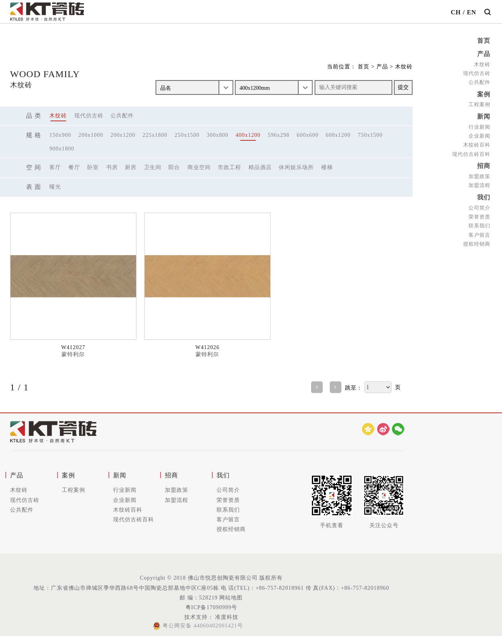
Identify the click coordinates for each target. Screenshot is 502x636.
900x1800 (61, 149)
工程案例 (479, 103)
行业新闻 (479, 125)
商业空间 (199, 167)
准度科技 (226, 617)
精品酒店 (260, 167)
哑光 (55, 187)
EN (471, 12)
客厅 (55, 167)
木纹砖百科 (476, 143)
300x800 (218, 135)
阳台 (174, 167)
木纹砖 (482, 63)
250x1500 (187, 135)
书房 (112, 167)
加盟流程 (479, 183)
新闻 (483, 115)
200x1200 (122, 135)
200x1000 (91, 135)
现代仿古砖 (476, 72)
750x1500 (370, 135)
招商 (483, 164)
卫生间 (152, 167)
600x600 (307, 135)
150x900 (60, 135)
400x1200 (248, 135)
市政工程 (229, 167)
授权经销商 (476, 240)
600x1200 (338, 135)
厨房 (130, 167)
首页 (483, 40)
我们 (483, 194)
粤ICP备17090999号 (211, 607)
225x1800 (155, 135)
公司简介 (479, 205)
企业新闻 (479, 134)
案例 (483, 93)
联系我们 (479, 222)
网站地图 (231, 598)
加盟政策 (479, 174)
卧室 (93, 167)
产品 (483, 53)
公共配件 (479, 81)
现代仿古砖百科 (471, 152)
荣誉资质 (479, 214)
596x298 (279, 135)
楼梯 (327, 167)
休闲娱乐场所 (296, 167)
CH (456, 12)
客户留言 (479, 231)
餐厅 (74, 167)
